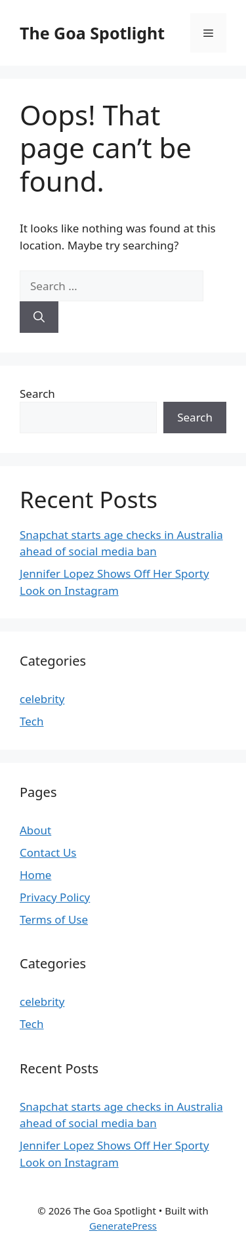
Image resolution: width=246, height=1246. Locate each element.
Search (37, 393)
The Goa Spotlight (92, 33)
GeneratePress (123, 1225)
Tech (32, 721)
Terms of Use (54, 919)
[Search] (39, 317)
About (35, 830)
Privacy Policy (55, 897)
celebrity (42, 698)
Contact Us (48, 852)
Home (35, 874)
